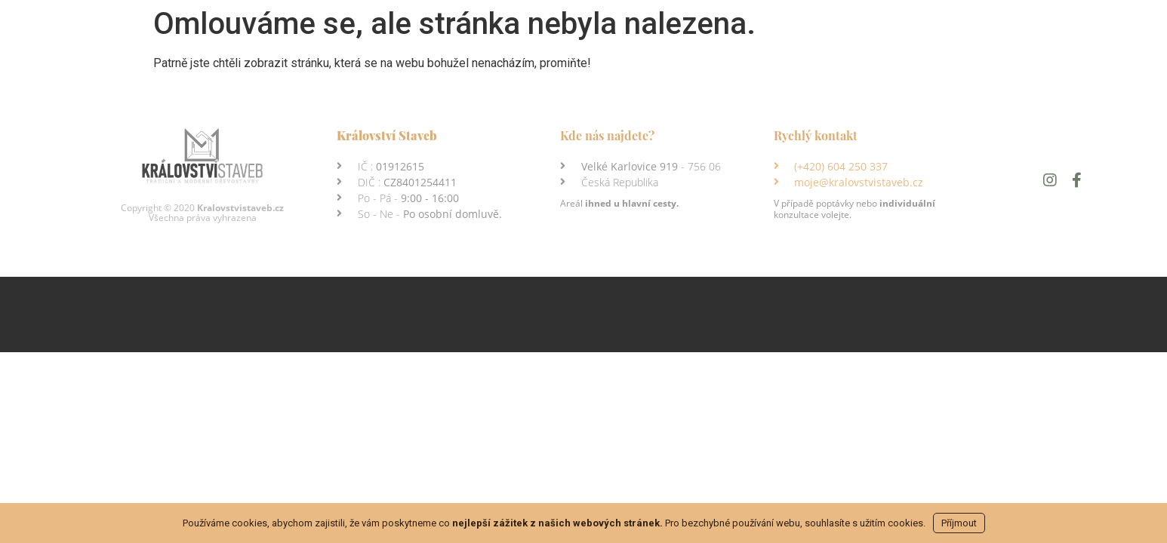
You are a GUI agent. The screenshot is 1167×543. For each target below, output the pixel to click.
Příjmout (959, 523)
